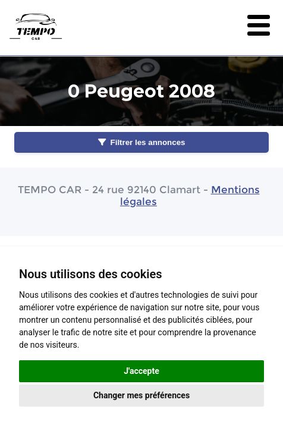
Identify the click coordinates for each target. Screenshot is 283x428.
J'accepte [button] (141, 371)
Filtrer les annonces (141, 142)
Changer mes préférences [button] (141, 395)
